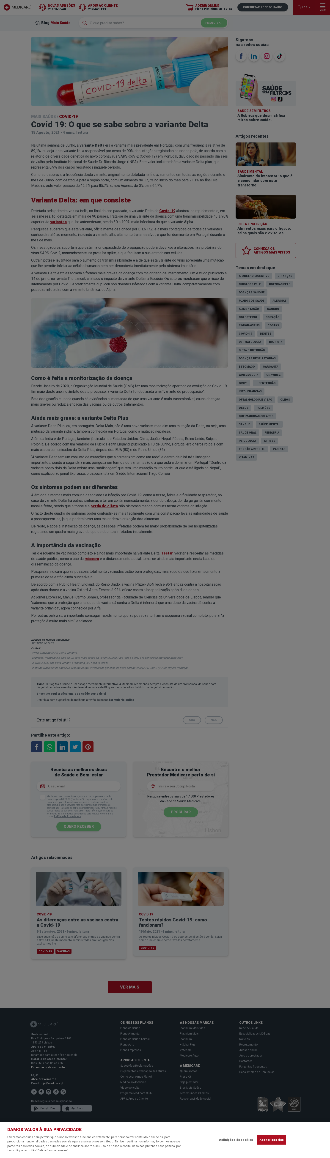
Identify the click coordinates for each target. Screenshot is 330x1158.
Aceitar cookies (271, 1140)
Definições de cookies (236, 1140)
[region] (165, 1140)
